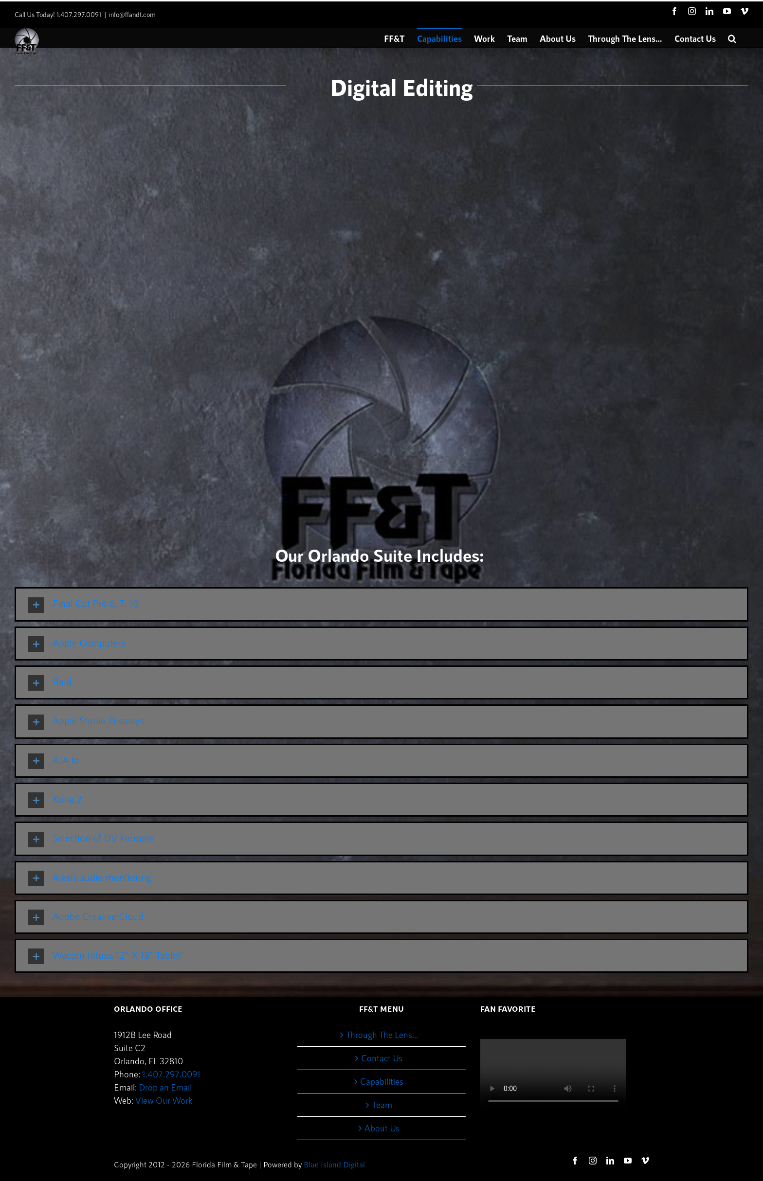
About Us (382, 1128)
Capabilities (381, 1081)
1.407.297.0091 (171, 1074)
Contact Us (381, 1058)
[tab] (381, 604)
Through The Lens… (382, 1034)
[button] (732, 37)
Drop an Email (165, 1087)
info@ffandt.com (132, 14)
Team (382, 1104)
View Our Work (163, 1100)
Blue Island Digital (334, 1164)
